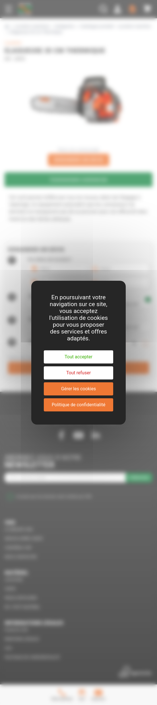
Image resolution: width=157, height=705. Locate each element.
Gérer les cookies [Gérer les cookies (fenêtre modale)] (78, 388)
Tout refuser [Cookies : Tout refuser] (78, 372)
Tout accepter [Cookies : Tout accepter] (78, 356)
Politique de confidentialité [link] (79, 404)
